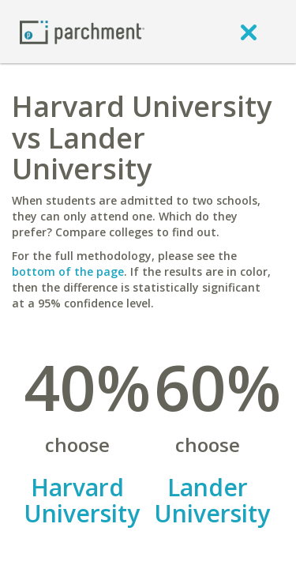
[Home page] (82, 31)
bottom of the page (68, 271)
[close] (248, 31)
